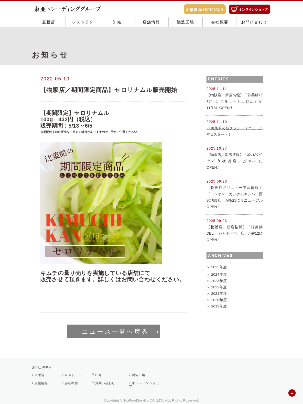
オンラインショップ (144, 384)
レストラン (83, 37)
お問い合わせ (254, 37)
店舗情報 (151, 37)
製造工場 (185, 37)
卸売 (117, 37)
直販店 (48, 37)
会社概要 (219, 37)
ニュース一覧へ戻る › (121, 331)
